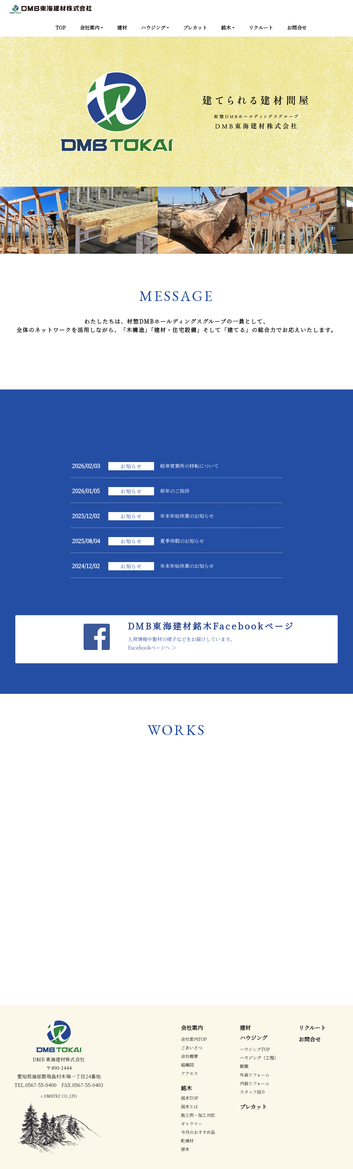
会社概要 (189, 1056)
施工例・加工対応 (198, 1115)
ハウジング (153, 27)
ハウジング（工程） (259, 1058)
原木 (185, 1149)
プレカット (195, 27)
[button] (26, 112)
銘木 (226, 27)
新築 (244, 1066)
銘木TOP (189, 1098)
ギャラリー (191, 1124)
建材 (122, 27)
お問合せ (297, 27)
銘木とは (189, 1106)
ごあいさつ (191, 1048)
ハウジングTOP (255, 1049)
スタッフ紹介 (252, 1092)
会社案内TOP (194, 1039)
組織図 (187, 1065)
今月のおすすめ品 (198, 1132)
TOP (61, 27)
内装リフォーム (254, 1083)
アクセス (189, 1073)
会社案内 (89, 27)
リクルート (261, 27)
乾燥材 (187, 1141)
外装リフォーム (254, 1075)
